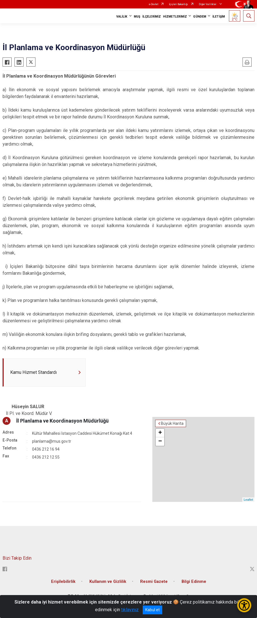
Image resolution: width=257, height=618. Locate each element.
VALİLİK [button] (122, 16)
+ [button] (160, 433)
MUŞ (137, 16)
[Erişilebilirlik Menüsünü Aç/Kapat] (244, 605)
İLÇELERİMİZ (151, 16)
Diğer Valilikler (208, 4)
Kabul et (152, 610)
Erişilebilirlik (63, 581)
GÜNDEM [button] (199, 16)
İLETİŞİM (218, 16)
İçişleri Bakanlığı (178, 4)
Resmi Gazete (154, 581)
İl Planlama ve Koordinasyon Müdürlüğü (62, 421)
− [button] (160, 441)
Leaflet (248, 499)
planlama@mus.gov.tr (51, 441)
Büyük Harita (172, 423)
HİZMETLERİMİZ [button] (175, 16)
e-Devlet (153, 4)
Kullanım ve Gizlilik (107, 581)
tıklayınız (130, 609)
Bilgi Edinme (194, 581)
